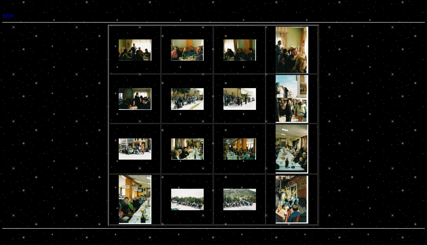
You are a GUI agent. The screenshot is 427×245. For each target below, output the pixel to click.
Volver (8, 15)
